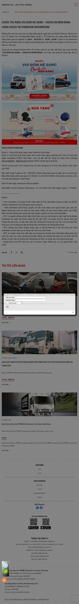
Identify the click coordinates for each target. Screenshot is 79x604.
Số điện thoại (26, 300)
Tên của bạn (26, 297)
